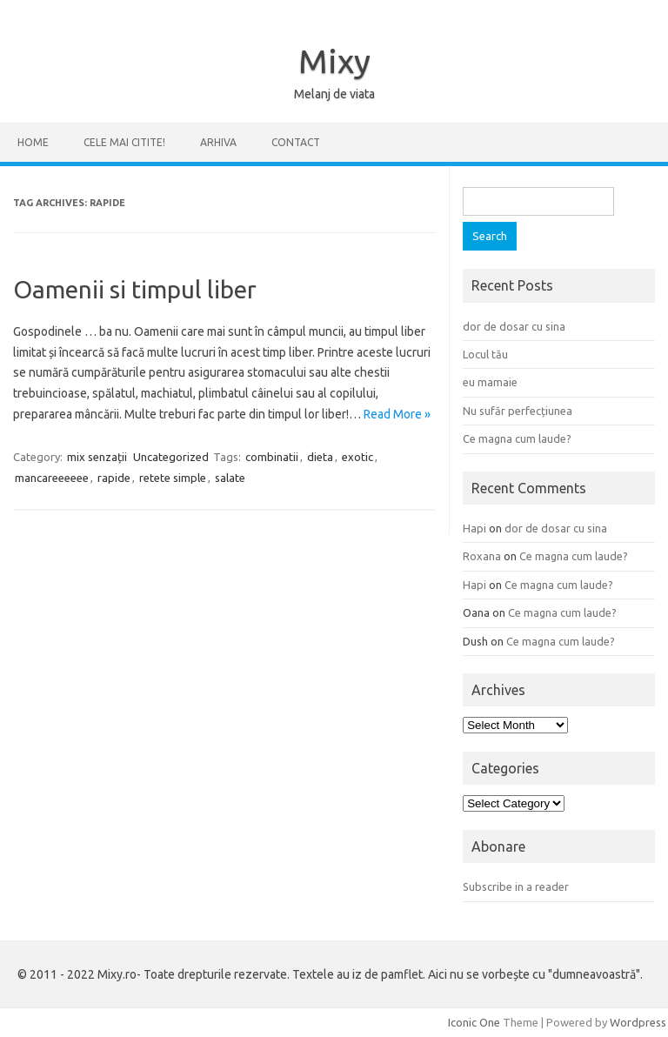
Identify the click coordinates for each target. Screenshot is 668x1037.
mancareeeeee (52, 478)
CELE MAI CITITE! (124, 142)
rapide (113, 478)
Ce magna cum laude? (517, 438)
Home (33, 142)
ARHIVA (218, 142)
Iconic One (474, 1022)
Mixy (334, 61)
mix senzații (97, 457)
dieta (320, 457)
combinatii (271, 457)
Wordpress (638, 1022)
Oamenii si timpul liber (135, 289)
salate (230, 478)
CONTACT (295, 142)
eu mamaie (490, 382)
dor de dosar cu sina (514, 326)
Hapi (474, 528)
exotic (357, 457)
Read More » (397, 414)
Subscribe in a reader (516, 886)
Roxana (482, 556)
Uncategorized (171, 457)
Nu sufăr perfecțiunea (517, 411)
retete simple (172, 478)
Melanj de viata (334, 94)
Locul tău (485, 354)
